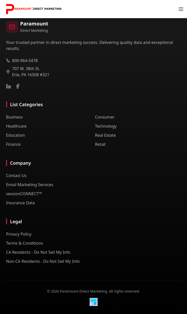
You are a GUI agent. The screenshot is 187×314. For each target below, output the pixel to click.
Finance (13, 144)
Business (14, 117)
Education (15, 135)
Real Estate (105, 135)
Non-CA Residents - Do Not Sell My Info (43, 261)
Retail (100, 144)
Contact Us (16, 175)
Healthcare (16, 126)
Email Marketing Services (29, 184)
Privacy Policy (18, 234)
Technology (106, 126)
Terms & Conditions (24, 243)
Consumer (105, 117)
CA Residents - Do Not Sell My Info (38, 252)
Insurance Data (20, 203)
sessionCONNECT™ (24, 193)
